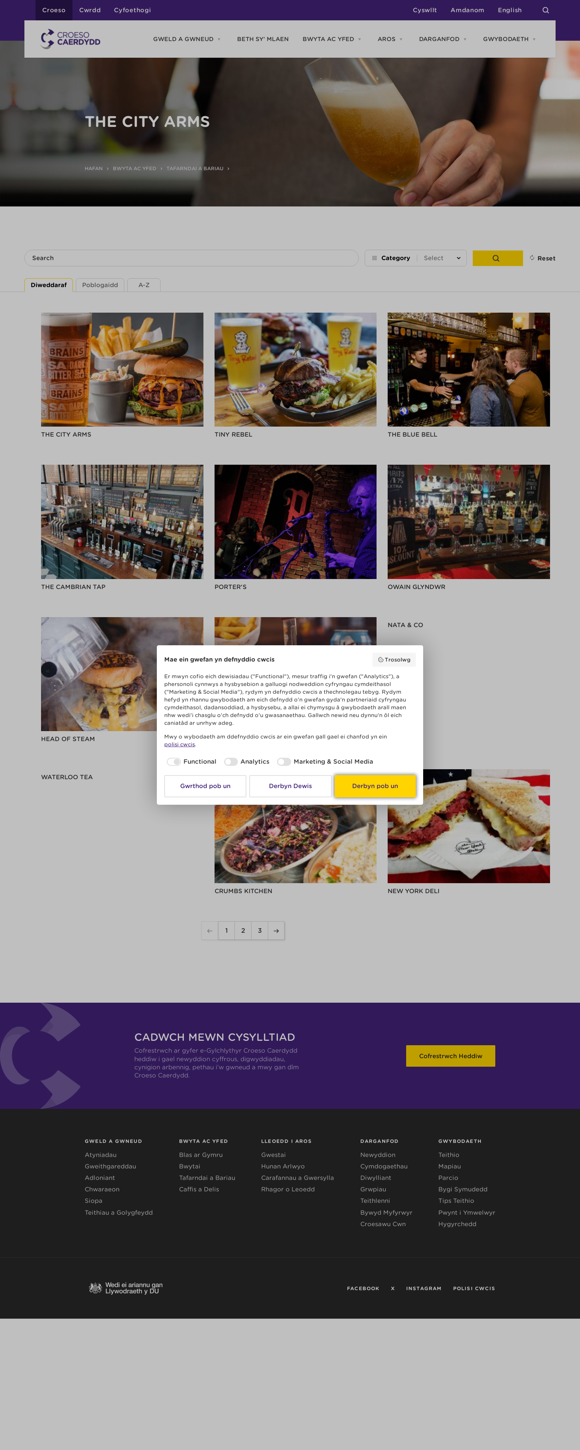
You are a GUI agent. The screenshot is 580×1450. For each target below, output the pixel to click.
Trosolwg (394, 659)
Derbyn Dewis (290, 786)
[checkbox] (190, 761)
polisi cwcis (179, 744)
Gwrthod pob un (205, 786)
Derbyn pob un (375, 786)
